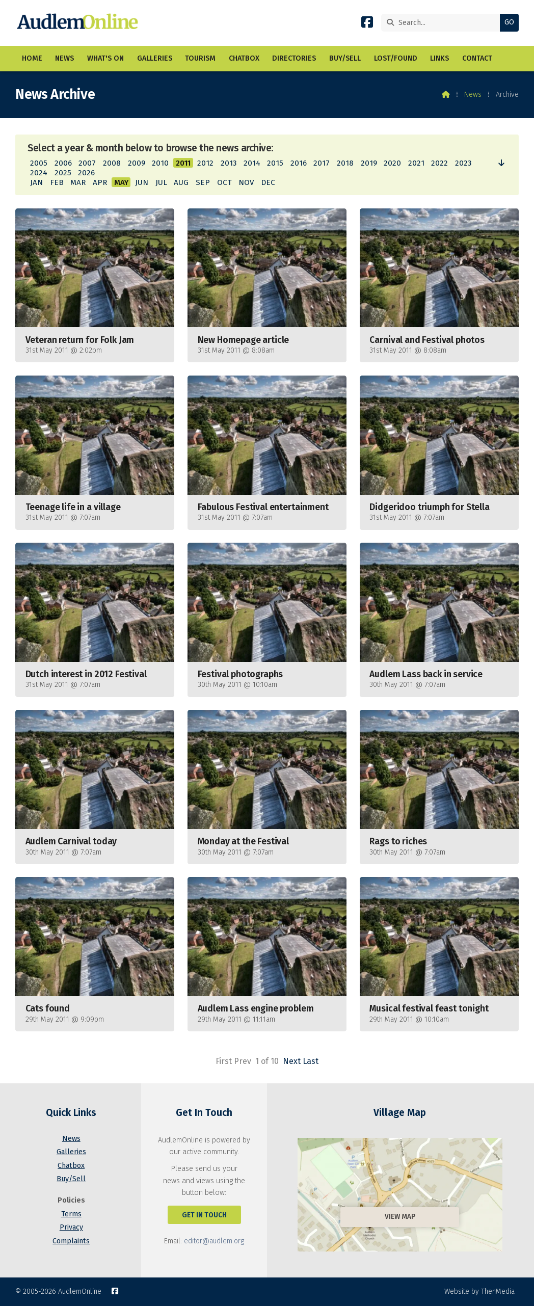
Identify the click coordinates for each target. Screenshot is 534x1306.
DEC (268, 182)
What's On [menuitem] (105, 59)
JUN (141, 182)
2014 (252, 163)
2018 (345, 163)
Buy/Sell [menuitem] (345, 59)
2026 (86, 172)
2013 (228, 163)
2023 (463, 163)
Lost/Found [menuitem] (395, 59)
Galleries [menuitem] (154, 59)
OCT (224, 182)
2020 (392, 163)
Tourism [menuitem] (200, 59)
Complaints (71, 1241)
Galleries (71, 1152)
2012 (205, 163)
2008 (112, 163)
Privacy (71, 1227)
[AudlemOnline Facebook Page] (367, 24)
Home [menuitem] (32, 59)
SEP (203, 182)
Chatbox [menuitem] (244, 59)
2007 (87, 163)
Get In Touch (204, 1215)
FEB (57, 182)
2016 (298, 163)
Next (292, 1061)
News (473, 94)
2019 (369, 163)
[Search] (443, 23)
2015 (275, 163)
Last (310, 1061)
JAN (36, 182)
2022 (439, 163)
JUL (161, 182)
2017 (321, 163)
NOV (246, 182)
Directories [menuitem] (294, 59)
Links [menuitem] (439, 59)
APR (100, 182)
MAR (78, 182)
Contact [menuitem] (477, 59)
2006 (63, 163)
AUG (181, 182)
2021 (416, 163)
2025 (63, 172)
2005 (38, 163)
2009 (136, 163)
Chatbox (71, 1165)
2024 (38, 172)
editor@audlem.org (214, 1241)
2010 (160, 163)
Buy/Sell (71, 1179)
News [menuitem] (64, 59)
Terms (71, 1214)
